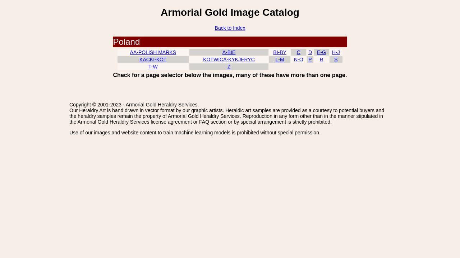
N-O (298, 59)
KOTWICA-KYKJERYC (229, 59)
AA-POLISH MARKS (153, 52)
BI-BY (279, 52)
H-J (336, 52)
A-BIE (229, 52)
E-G (321, 52)
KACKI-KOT (152, 59)
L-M (280, 59)
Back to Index (230, 28)
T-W (153, 67)
